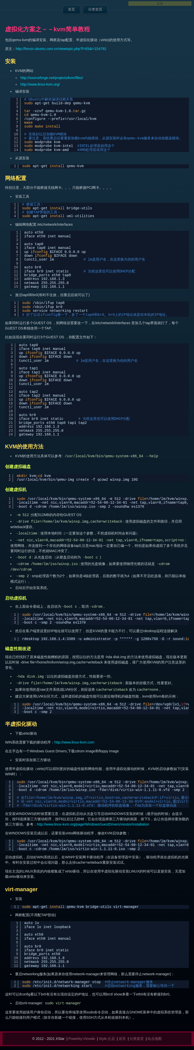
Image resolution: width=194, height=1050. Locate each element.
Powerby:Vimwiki (81, 1039)
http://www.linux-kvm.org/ (40, 84)
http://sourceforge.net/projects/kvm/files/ (51, 78)
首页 (71, 9)
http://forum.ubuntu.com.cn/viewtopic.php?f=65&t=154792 (61, 49)
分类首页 (95, 9)
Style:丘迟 (107, 1039)
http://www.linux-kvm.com (74, 742)
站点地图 (155, 1039)
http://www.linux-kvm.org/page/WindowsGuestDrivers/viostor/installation (93, 824)
